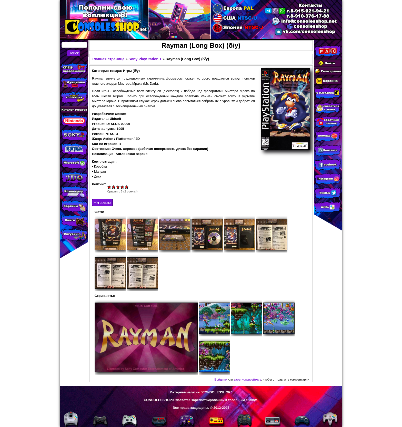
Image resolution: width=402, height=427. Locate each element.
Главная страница (108, 59)
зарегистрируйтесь (247, 379)
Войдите (220, 379)
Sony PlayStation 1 (145, 59)
